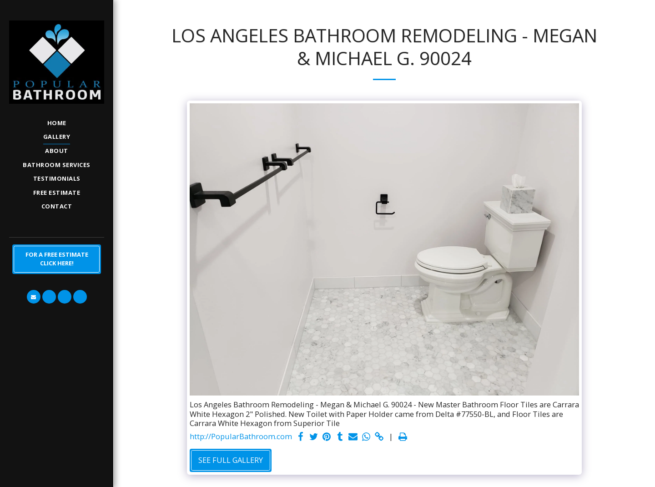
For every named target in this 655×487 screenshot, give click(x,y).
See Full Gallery (230, 460)
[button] (33, 297)
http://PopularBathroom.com (241, 436)
